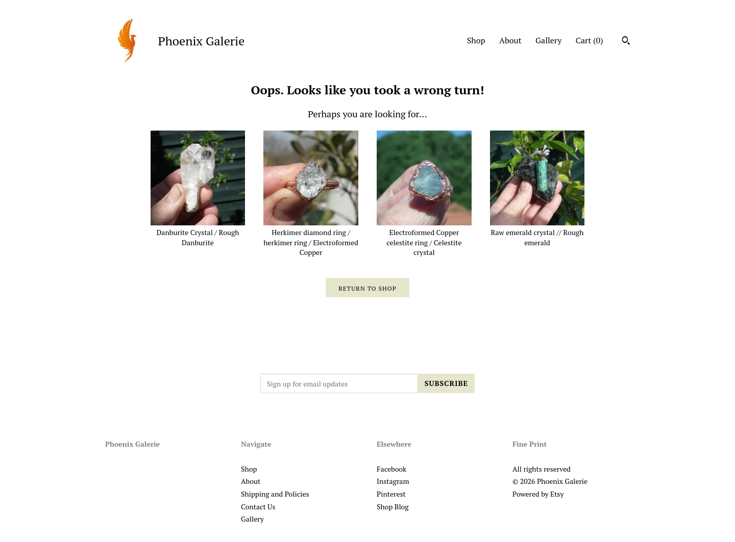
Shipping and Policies (275, 494)
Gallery (548, 40)
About (510, 40)
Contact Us (258, 506)
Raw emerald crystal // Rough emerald (537, 232)
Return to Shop (367, 288)
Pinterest (391, 494)
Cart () (589, 40)
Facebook (391, 469)
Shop (476, 40)
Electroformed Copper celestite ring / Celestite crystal (424, 237)
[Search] (626, 41)
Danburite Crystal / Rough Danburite (198, 232)
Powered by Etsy (538, 494)
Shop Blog (393, 506)
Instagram (393, 481)
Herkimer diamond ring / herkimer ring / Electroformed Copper (310, 237)
